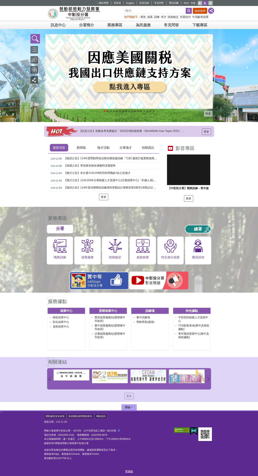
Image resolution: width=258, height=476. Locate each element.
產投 (143, 16)
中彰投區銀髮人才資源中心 (193, 319)
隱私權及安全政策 (55, 416)
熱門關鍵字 (131, 16)
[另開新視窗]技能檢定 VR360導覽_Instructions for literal (154, 111)
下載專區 (199, 25)
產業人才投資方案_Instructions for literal (141, 111)
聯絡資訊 (101, 416)
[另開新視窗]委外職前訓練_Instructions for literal (147, 111)
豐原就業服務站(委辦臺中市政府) (110, 319)
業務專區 (114, 25)
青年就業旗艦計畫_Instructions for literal (144, 111)
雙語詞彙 (174, 3)
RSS (186, 3)
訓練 (157, 16)
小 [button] (200, 3)
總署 (198, 229)
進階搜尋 (200, 11)
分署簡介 (86, 25)
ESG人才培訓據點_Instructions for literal (117, 111)
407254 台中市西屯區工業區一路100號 (96, 430)
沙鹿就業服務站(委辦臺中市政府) (110, 335)
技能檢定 (173, 16)
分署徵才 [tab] (126, 147)
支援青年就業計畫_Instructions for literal (126, 111)
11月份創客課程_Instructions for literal (111, 111)
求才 (163, 16)
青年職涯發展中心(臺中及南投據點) (193, 335)
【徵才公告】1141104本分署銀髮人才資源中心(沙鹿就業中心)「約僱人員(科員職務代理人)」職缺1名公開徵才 (104, 180)
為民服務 (143, 25)
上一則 (49, 379)
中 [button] (205, 3)
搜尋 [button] (189, 11)
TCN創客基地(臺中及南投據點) (193, 327)
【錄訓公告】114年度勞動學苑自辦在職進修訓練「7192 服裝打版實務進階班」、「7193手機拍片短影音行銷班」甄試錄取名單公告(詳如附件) (104, 158)
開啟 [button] (127, 407)
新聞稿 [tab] (81, 147)
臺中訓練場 (143, 317)
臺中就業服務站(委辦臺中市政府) (110, 327)
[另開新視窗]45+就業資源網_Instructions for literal (150, 111)
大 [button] (210, 3)
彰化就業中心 (61, 322)
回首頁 (117, 3)
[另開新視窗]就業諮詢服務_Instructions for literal (123, 111)
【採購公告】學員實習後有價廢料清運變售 (82, 166)
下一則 (208, 379)
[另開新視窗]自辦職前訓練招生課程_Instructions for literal (108, 111)
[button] (35, 39)
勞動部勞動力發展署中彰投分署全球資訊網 (73, 13)
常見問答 (159, 3)
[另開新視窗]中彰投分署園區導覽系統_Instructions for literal (120, 111)
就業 (150, 16)
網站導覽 (104, 3)
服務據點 (57, 301)
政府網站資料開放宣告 (80, 416)
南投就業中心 (61, 317)
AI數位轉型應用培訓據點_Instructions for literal (135, 111)
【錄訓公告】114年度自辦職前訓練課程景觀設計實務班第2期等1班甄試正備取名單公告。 (104, 188)
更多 (208, 113)
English (130, 3)
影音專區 (185, 148)
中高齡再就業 (200, 16)
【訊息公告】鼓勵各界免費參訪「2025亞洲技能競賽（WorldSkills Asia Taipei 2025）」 (131, 132)
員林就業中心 (61, 326)
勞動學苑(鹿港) (145, 322)
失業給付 (185, 16)
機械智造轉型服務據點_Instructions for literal (132, 111)
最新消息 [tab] (59, 147)
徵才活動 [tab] (103, 147)
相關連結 (57, 362)
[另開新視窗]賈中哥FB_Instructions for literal (129, 111)
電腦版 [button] (129, 471)
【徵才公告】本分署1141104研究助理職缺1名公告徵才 (90, 173)
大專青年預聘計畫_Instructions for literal (138, 111)
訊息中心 (58, 25)
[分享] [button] (211, 11)
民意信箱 (144, 3)
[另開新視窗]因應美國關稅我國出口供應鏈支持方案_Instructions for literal (105, 111)
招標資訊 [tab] (148, 147)
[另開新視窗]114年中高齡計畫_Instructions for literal (114, 111)
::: (97, 2)
